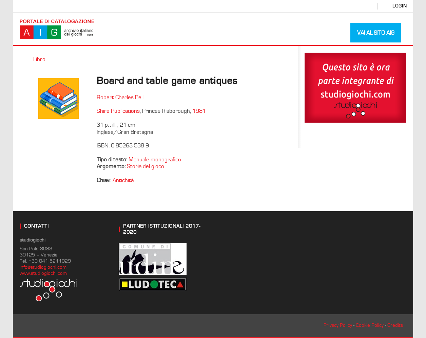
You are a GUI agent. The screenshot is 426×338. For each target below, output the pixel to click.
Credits (395, 325)
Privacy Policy (338, 325)
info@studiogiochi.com (43, 267)
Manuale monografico (155, 159)
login (399, 6)
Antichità (123, 180)
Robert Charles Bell (120, 97)
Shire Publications (118, 111)
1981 (199, 111)
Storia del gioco (145, 166)
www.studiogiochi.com (43, 273)
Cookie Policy (370, 325)
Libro (39, 59)
